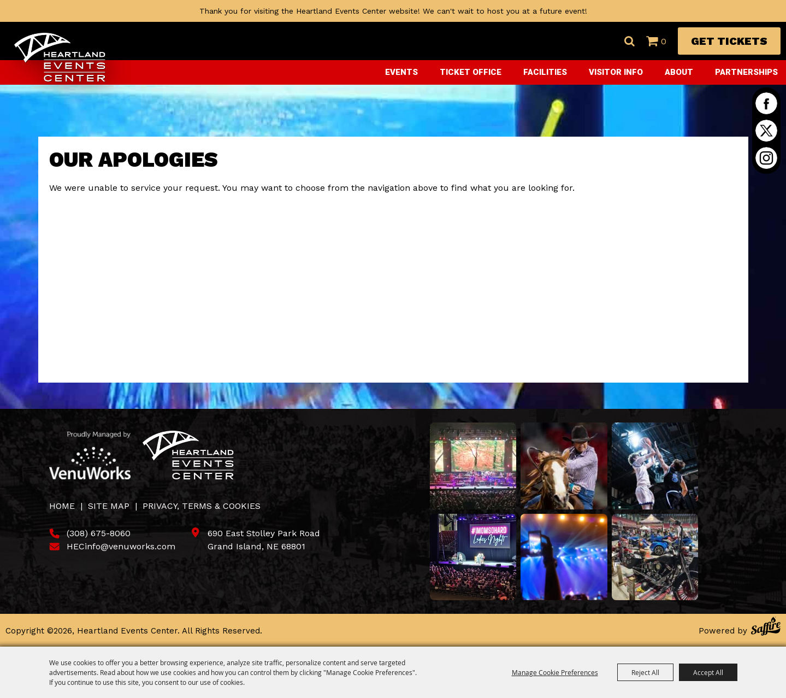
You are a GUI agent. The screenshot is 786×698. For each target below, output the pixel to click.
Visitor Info (616, 72)
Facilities (545, 72)
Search (629, 41)
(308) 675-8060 (99, 533)
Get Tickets (729, 41)
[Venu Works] (90, 455)
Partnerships (746, 72)
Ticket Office (470, 72)
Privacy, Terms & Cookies (202, 506)
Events (401, 72)
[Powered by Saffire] (766, 628)
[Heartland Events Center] (60, 57)
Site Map (108, 506)
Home (62, 506)
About (679, 72)
